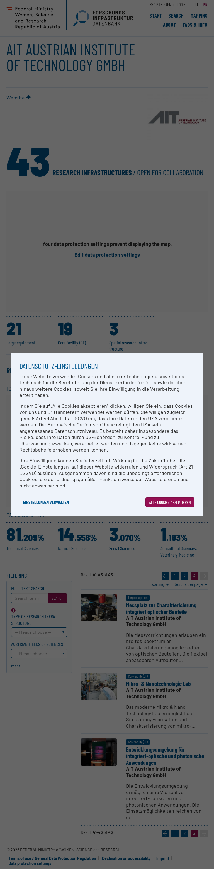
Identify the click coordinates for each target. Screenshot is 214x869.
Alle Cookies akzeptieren (170, 502)
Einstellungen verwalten (46, 502)
